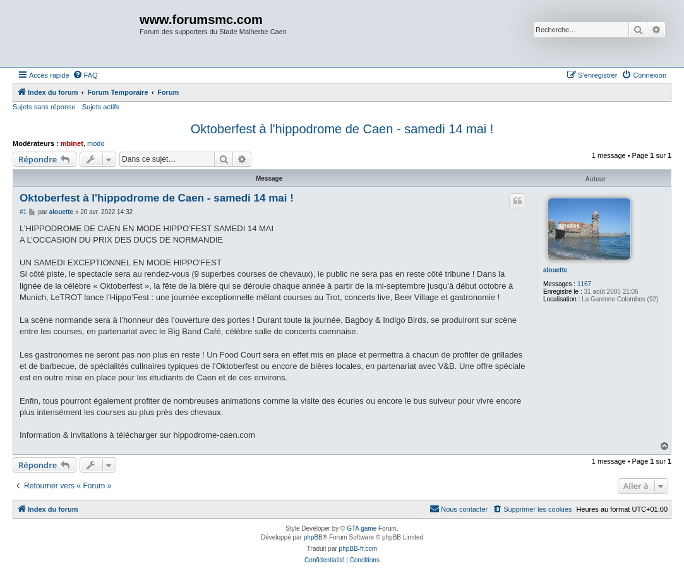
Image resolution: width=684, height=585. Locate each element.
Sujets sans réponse (44, 107)
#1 (23, 211)
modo (96, 143)
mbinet (72, 143)
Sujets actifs (100, 107)
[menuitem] (85, 75)
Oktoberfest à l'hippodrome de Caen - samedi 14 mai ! (342, 129)
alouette (555, 270)
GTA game (361, 528)
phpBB (313, 537)
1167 (584, 283)
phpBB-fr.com (358, 548)
